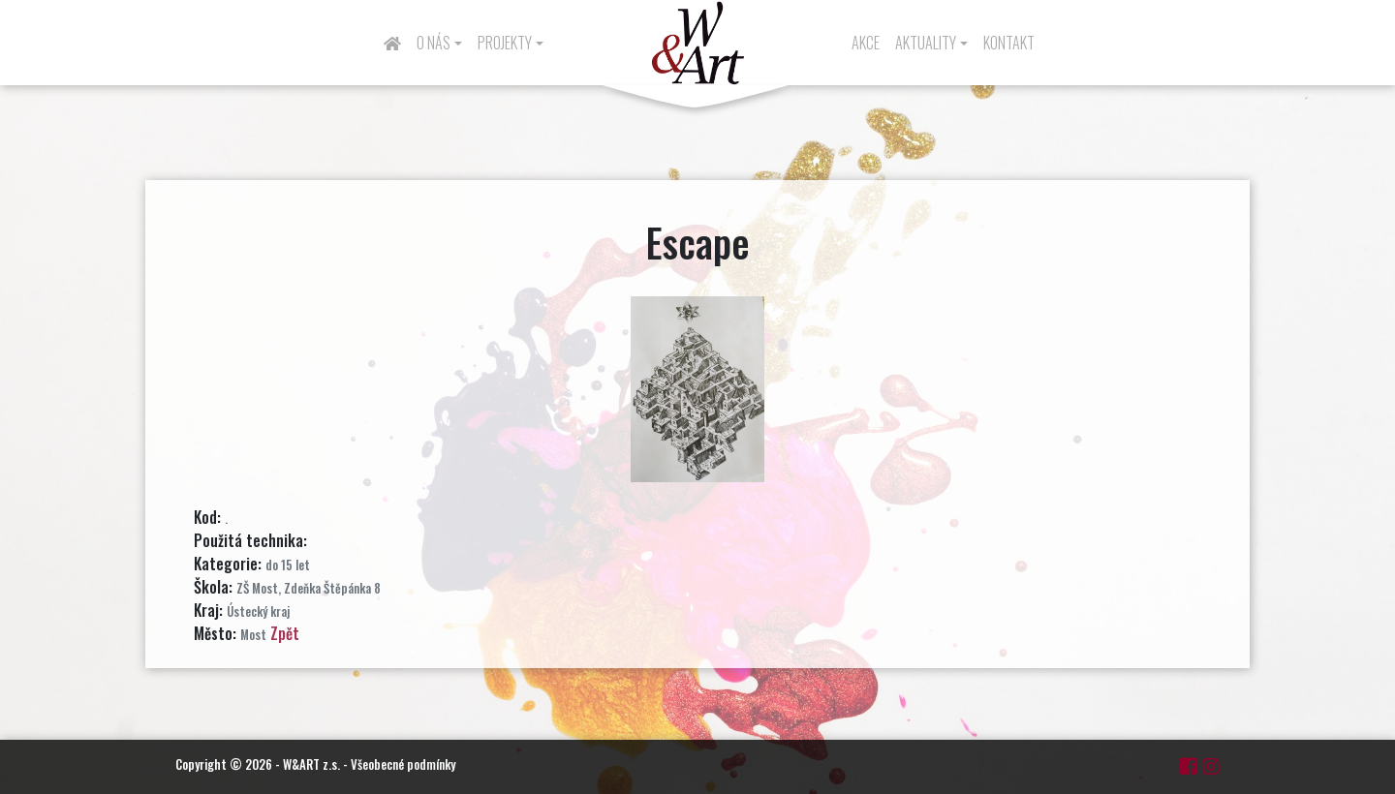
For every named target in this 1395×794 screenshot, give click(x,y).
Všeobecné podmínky (403, 764)
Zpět (284, 633)
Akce (866, 42)
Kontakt (1009, 42)
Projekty (505, 42)
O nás (433, 42)
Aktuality (925, 42)
